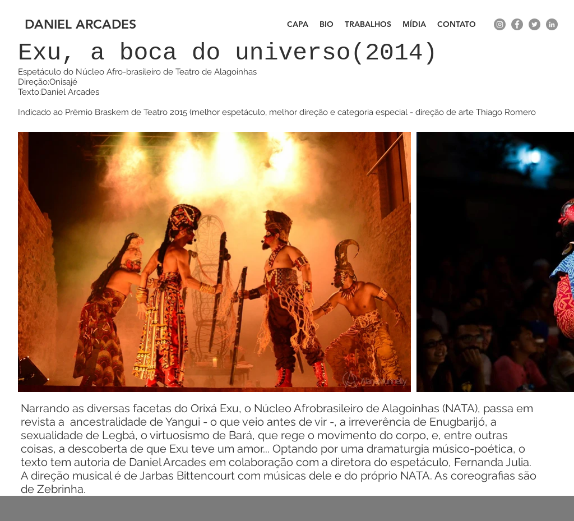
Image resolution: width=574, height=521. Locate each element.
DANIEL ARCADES (80, 24)
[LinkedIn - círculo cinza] (552, 24)
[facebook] (517, 24)
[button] (368, 24)
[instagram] (500, 24)
